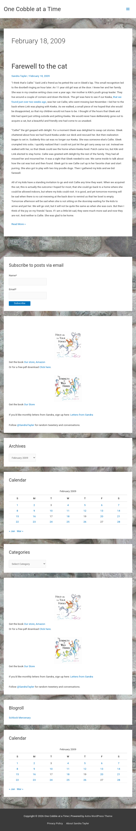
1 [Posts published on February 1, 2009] (17, 505)
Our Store (29, 404)
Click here (45, 367)
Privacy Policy (55, 823)
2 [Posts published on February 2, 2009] (34, 505)
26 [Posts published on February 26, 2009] (84, 521)
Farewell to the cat (39, 66)
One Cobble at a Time (32, 9)
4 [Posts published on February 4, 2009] (68, 505)
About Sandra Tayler (77, 823)
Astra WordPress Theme (98, 816)
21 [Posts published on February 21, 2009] (118, 516)
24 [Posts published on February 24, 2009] (51, 521)
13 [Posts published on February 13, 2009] (101, 510)
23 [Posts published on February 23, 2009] (34, 521)
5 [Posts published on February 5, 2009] (85, 505)
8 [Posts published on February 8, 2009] (17, 510)
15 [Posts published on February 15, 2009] (17, 516)
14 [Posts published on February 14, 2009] (118, 510)
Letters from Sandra (81, 414)
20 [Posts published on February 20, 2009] (101, 516)
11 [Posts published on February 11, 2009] (67, 510)
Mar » (20, 531)
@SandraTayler (25, 424)
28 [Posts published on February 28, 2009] (118, 521)
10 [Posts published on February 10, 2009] (51, 510)
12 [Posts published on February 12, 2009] (84, 510)
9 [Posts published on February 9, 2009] (34, 510)
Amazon (40, 361)
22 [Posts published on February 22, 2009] (17, 521)
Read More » (18, 224)
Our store (29, 361)
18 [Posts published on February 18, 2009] (67, 516)
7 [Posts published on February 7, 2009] (118, 505)
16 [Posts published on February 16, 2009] (34, 516)
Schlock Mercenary (20, 717)
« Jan (12, 531)
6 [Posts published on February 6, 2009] (102, 505)
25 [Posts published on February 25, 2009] (67, 521)
